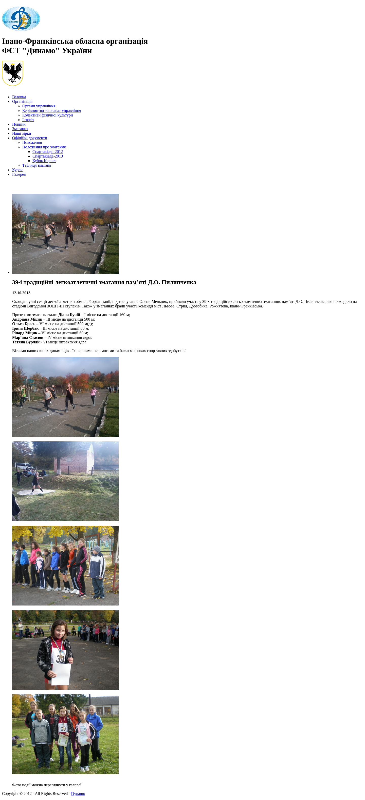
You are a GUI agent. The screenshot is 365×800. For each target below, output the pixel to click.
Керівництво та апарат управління (51, 110)
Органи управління (38, 106)
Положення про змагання (44, 147)
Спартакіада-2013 (47, 156)
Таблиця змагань (36, 165)
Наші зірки (21, 133)
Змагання (20, 129)
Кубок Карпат (44, 161)
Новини (19, 124)
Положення (32, 142)
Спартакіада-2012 (47, 151)
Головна (19, 97)
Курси (17, 170)
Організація (22, 101)
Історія (28, 120)
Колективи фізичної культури (47, 115)
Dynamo (78, 793)
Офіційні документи (29, 138)
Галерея (19, 174)
